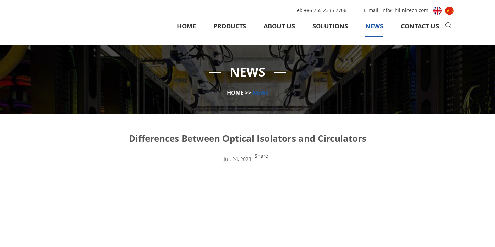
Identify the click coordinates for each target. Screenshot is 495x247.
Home (186, 26)
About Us (279, 26)
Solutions (330, 26)
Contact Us (420, 26)
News (374, 26)
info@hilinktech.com (405, 10)
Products (229, 26)
